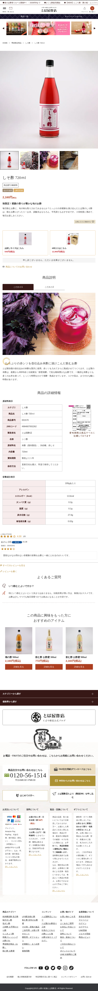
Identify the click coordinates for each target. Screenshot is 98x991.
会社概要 (10, 977)
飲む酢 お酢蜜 (9, 951)
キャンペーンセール (73, 16)
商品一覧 (24, 16)
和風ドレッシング (10, 937)
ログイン (82, 923)
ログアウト (83, 927)
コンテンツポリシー (69, 977)
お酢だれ (6, 940)
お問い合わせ (86, 977)
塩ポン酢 (6, 923)
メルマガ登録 (84, 934)
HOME (5, 43)
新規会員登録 (84, 916)
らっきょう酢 (8, 934)
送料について (66, 934)
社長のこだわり (48, 930)
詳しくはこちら (11, 867)
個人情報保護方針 (24, 977)
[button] (3, 28)
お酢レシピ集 (47, 934)
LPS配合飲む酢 (28, 916)
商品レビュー (84, 937)
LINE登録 (83, 930)
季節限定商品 (16, 43)
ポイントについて (67, 951)
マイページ (83, 920)
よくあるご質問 (67, 923)
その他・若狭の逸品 (30, 927)
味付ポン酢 (7, 920)
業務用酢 (26, 951)
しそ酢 (27, 43)
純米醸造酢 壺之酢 (10, 916)
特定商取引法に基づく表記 (46, 977)
